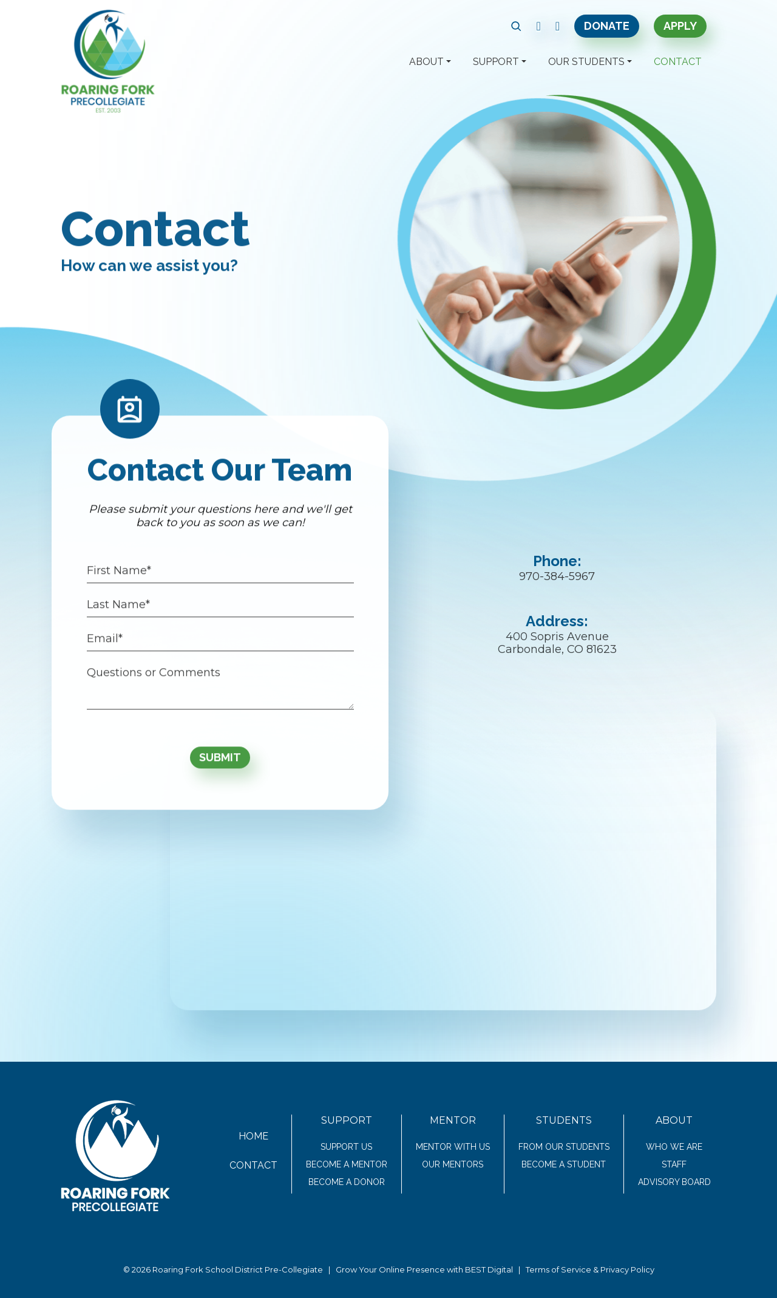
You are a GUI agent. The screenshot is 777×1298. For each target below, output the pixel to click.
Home (253, 1136)
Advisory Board (674, 1182)
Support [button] (496, 61)
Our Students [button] (586, 61)
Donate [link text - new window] (606, 25)
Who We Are (674, 1147)
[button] (516, 26)
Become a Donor (346, 1182)
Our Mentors (452, 1164)
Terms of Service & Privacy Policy (590, 1269)
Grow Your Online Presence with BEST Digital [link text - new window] (424, 1269)
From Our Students (563, 1147)
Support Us (346, 1147)
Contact (253, 1165)
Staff (674, 1164)
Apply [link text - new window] (680, 25)
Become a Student (563, 1164)
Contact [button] (678, 61)
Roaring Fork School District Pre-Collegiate (237, 1269)
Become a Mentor (346, 1164)
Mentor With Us (453, 1147)
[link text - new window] (538, 26)
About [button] (426, 61)
